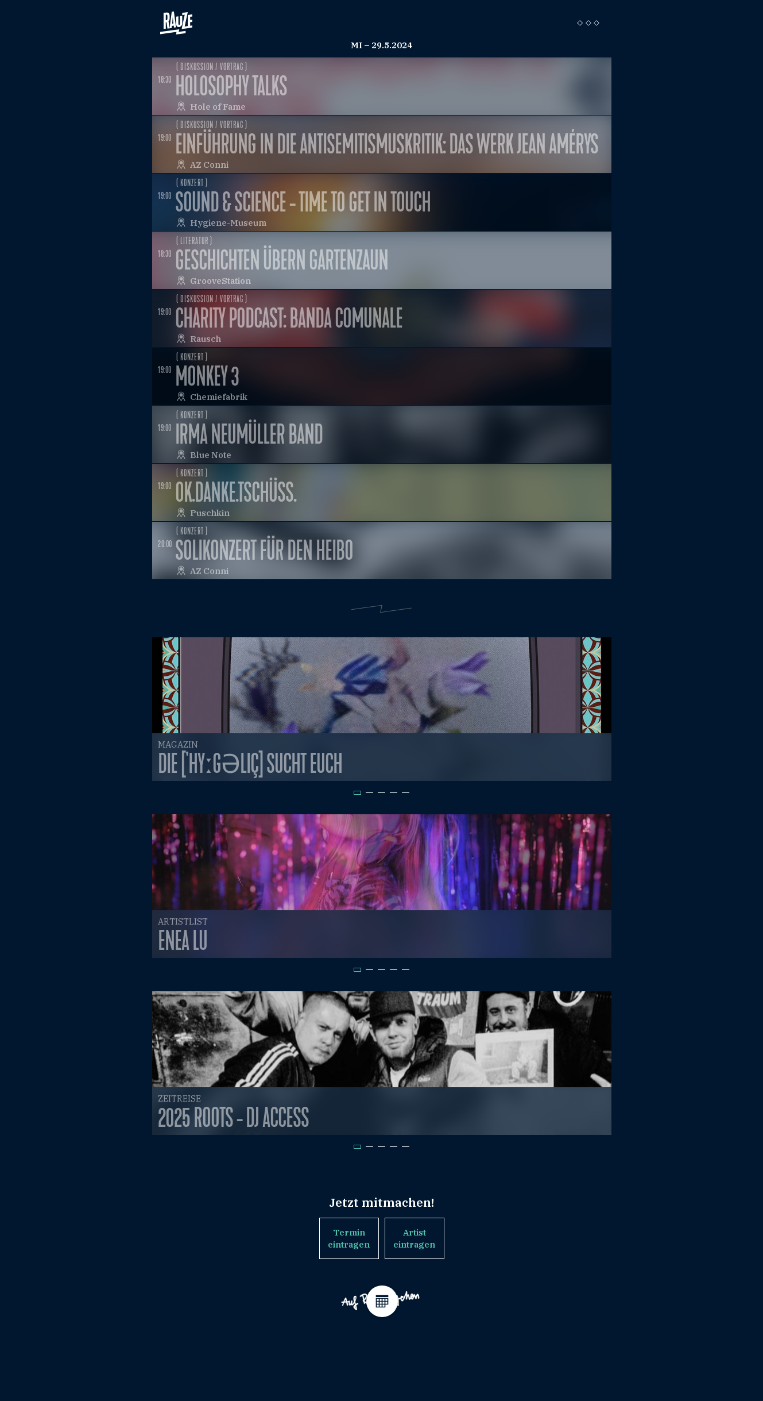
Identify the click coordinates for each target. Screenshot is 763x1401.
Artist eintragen (414, 1238)
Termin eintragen (349, 1238)
